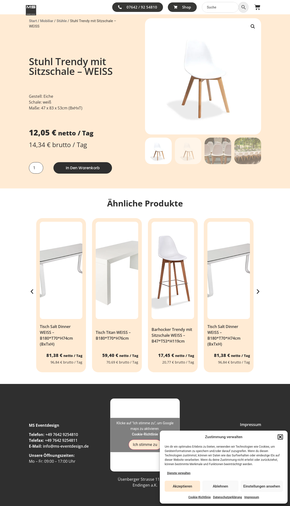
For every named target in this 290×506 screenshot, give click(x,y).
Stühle (62, 21)
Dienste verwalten (178, 473)
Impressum (251, 497)
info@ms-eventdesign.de (66, 446)
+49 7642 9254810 (61, 434)
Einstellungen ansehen (261, 486)
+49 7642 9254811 (61, 440)
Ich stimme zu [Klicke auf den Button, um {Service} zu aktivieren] (145, 444)
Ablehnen (220, 486)
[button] (280, 437)
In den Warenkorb (83, 168)
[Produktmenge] (36, 168)
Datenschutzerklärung (227, 497)
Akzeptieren (182, 486)
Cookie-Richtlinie (199, 497)
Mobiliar (46, 21)
